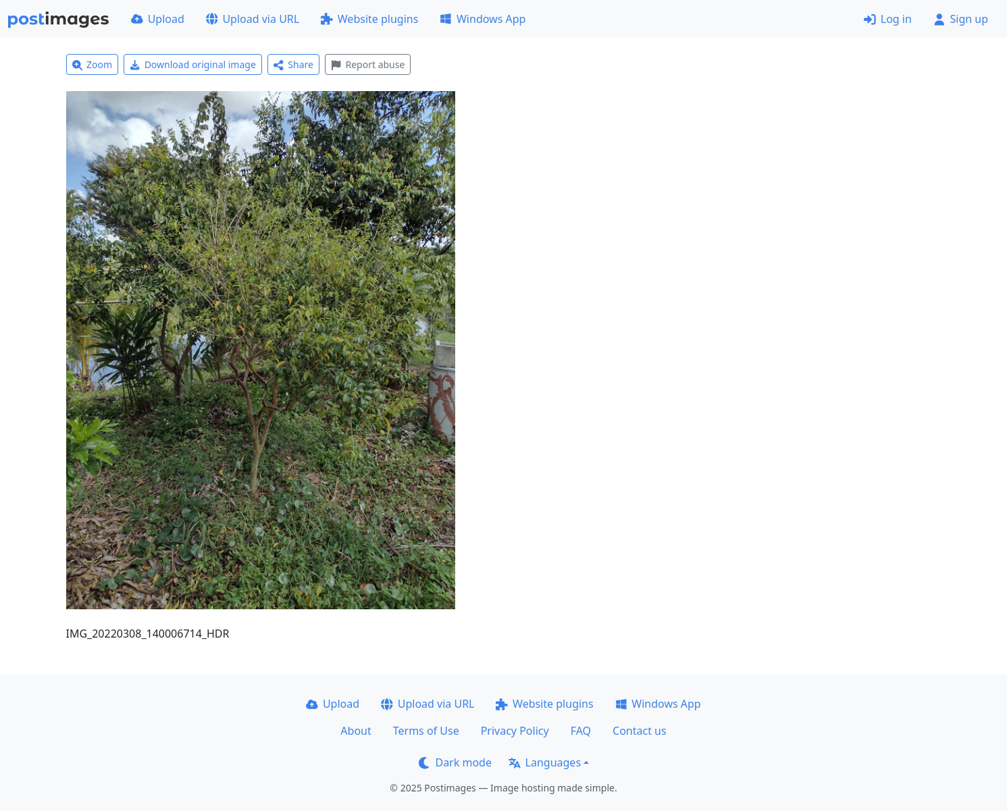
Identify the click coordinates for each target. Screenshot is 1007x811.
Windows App (482, 18)
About (355, 730)
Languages (545, 762)
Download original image (193, 64)
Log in (888, 18)
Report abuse (368, 64)
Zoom (92, 64)
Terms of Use (426, 730)
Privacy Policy (515, 730)
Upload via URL (252, 18)
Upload (157, 18)
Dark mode (455, 762)
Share (293, 64)
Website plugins (369, 18)
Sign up (960, 18)
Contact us (640, 730)
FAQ (581, 730)
